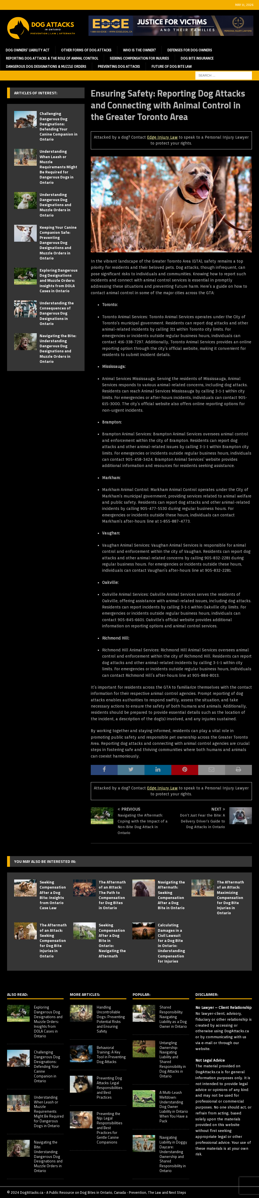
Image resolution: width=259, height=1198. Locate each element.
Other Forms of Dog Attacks (86, 50)
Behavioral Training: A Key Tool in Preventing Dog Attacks (111, 1055)
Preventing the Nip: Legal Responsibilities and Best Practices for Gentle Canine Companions (109, 1128)
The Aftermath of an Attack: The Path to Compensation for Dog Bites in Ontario (112, 895)
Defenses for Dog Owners (189, 50)
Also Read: (17, 994)
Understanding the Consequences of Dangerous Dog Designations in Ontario (57, 313)
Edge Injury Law (162, 137)
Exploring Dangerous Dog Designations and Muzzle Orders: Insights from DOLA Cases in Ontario (58, 280)
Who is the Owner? (139, 50)
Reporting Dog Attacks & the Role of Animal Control (52, 58)
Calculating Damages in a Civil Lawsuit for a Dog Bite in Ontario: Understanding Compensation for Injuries (171, 943)
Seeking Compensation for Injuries (139, 58)
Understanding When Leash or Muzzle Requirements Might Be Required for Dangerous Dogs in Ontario (58, 166)
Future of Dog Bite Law (172, 66)
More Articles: (85, 994)
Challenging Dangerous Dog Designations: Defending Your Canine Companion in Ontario (58, 126)
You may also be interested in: (45, 861)
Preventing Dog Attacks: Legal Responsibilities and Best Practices (109, 1087)
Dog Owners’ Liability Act (27, 50)
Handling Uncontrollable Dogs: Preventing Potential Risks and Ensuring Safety (111, 1019)
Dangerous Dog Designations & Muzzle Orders (46, 66)
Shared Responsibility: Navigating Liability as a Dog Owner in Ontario (173, 1016)
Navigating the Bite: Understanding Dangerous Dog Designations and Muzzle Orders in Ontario (58, 348)
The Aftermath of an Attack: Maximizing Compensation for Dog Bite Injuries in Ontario (230, 897)
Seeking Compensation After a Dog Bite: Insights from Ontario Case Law (53, 895)
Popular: (141, 994)
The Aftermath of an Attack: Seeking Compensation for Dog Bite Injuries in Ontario (53, 940)
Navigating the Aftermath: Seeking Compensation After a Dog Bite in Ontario (171, 895)
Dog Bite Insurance (197, 58)
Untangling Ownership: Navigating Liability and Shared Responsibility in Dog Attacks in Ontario (172, 1059)
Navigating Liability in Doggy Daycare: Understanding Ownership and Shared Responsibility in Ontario (173, 1153)
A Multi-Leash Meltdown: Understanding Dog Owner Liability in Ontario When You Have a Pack (173, 1107)
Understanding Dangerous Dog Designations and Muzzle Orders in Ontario (55, 204)
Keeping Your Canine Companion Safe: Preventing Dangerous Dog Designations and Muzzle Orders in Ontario (58, 242)
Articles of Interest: (35, 93)
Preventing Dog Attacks (119, 66)
